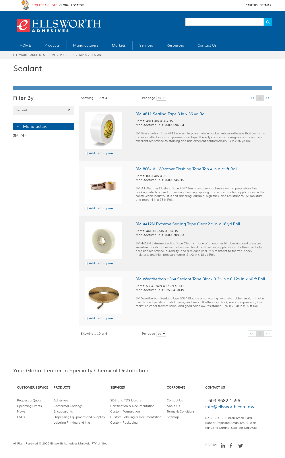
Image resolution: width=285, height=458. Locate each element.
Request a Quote (29, 400)
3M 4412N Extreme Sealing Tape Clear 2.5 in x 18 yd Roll (188, 224)
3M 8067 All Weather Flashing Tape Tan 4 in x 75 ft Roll (186, 169)
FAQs (21, 417)
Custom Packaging (124, 423)
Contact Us (175, 400)
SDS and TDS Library (125, 400)
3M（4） (20, 135)
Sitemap (173, 417)
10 (159, 98)
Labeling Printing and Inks (72, 423)
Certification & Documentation (132, 406)
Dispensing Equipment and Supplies (79, 417)
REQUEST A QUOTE (44, 5)
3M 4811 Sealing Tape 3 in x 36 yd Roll (171, 114)
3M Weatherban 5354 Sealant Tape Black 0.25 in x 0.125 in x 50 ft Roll (200, 279)
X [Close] (69, 110)
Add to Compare (101, 153)
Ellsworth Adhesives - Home (34, 55)
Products (67, 55)
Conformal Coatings (68, 406)
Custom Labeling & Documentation (135, 417)
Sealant (97, 55)
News (21, 411)
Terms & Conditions (181, 411)
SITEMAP (265, 5)
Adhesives (61, 400)
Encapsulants (63, 411)
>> (268, 98)
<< (252, 98)
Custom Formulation (125, 411)
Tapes (83, 55)
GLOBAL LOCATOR (71, 5)
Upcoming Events (29, 406)
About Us (173, 406)
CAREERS (252, 5)
